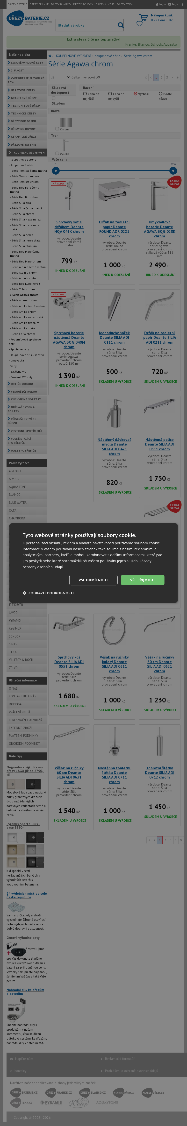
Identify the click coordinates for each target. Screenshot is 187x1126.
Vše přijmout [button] (142, 580)
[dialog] (93, 563)
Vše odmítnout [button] (93, 580)
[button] (48, 592)
